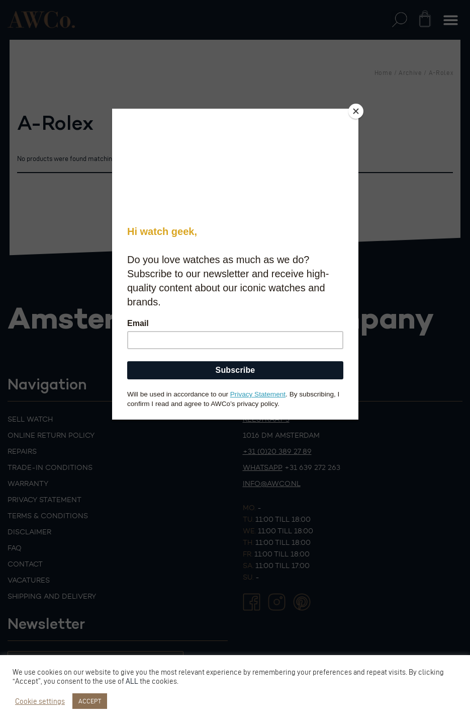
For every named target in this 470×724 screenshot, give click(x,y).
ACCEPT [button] (89, 700)
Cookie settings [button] (40, 701)
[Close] (355, 111)
